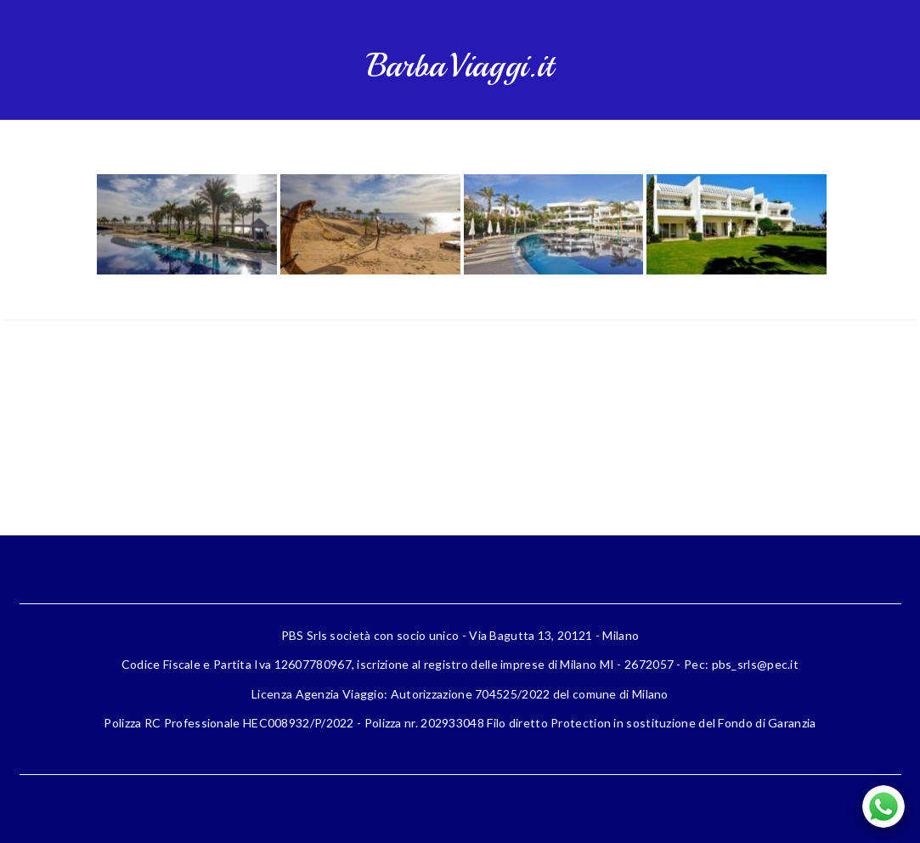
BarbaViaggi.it (460, 66)
